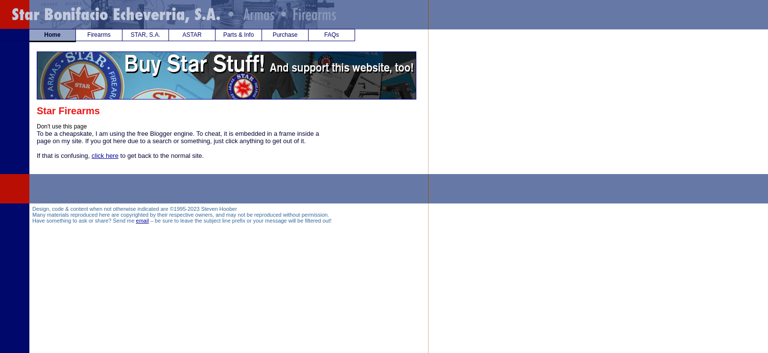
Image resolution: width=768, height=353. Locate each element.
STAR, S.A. (145, 34)
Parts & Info (238, 34)
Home (52, 34)
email (142, 221)
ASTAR (191, 34)
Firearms (98, 34)
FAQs (331, 34)
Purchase (285, 34)
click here (105, 155)
